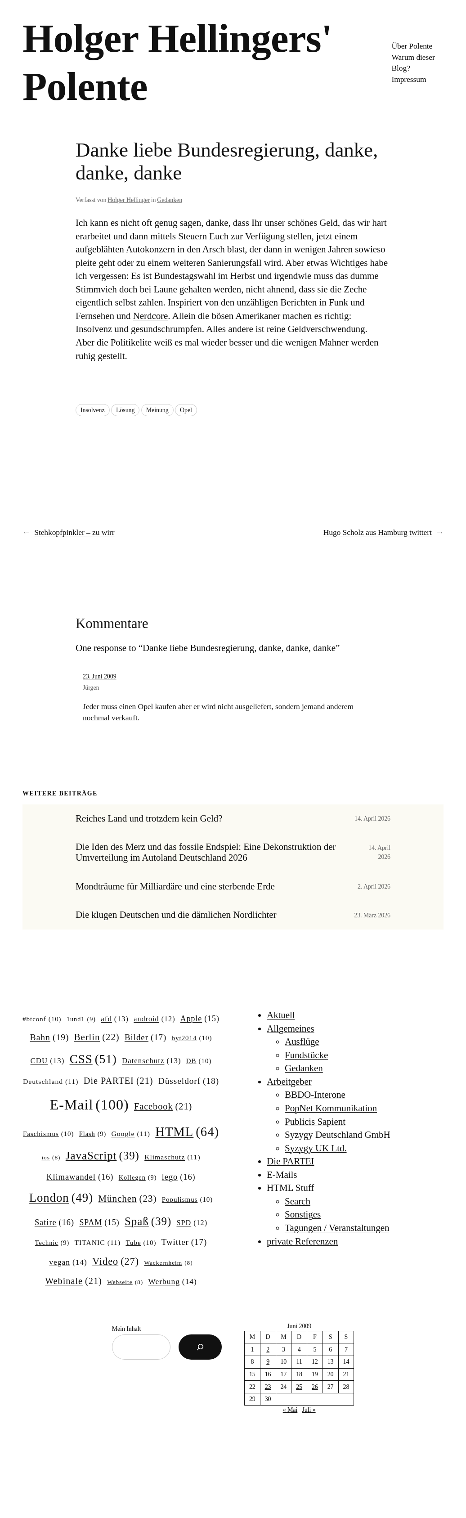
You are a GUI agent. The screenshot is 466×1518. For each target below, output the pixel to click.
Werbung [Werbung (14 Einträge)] (172, 1281)
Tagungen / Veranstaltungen (337, 1227)
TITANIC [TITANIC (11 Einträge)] (97, 1242)
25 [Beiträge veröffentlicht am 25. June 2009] (299, 1386)
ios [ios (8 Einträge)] (50, 1158)
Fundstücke (306, 1055)
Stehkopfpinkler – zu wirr (74, 532)
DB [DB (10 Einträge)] (199, 1061)
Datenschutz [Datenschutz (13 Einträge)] (151, 1061)
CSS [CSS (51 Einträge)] (93, 1059)
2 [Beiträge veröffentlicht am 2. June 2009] (267, 1349)
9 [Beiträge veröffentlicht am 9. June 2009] (267, 1361)
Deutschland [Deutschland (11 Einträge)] (51, 1081)
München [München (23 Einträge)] (127, 1199)
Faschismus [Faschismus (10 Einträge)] (48, 1134)
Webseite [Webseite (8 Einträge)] (125, 1282)
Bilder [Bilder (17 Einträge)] (145, 1037)
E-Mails (282, 1174)
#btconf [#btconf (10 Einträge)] (41, 1019)
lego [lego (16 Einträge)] (179, 1177)
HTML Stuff (290, 1187)
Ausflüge (302, 1041)
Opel (186, 410)
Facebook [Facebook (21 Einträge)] (163, 1106)
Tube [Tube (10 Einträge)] (140, 1243)
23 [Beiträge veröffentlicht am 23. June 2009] (268, 1386)
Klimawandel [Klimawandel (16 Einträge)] (79, 1177)
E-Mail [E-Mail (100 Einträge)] (89, 1104)
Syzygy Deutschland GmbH (337, 1134)
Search (297, 1201)
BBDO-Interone (315, 1094)
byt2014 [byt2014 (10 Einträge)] (192, 1038)
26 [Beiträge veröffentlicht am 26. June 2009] (315, 1386)
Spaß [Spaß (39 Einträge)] (148, 1221)
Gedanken (169, 200)
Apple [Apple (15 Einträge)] (200, 1019)
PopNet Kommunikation (331, 1108)
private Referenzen (302, 1241)
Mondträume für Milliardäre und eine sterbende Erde (175, 886)
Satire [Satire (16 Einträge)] (54, 1222)
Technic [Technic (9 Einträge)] (52, 1242)
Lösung (125, 410)
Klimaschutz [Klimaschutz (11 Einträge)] (172, 1157)
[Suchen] (200, 1347)
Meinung (157, 410)
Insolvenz (93, 410)
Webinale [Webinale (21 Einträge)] (73, 1281)
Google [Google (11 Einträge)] (131, 1134)
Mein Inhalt (126, 1328)
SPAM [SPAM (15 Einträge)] (99, 1223)
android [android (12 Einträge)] (154, 1019)
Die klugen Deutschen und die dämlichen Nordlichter (176, 915)
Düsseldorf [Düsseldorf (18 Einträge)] (188, 1081)
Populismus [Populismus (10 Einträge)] (187, 1200)
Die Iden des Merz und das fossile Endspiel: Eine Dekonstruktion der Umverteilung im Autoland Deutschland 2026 (206, 852)
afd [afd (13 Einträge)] (115, 1019)
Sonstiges (303, 1214)
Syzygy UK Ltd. (316, 1148)
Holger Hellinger (129, 200)
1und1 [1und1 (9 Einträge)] (81, 1019)
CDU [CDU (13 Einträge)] (48, 1061)
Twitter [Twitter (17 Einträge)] (184, 1242)
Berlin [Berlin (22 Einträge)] (97, 1037)
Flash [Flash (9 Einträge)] (92, 1133)
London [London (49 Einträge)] (61, 1198)
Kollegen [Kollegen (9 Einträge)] (138, 1177)
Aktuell (281, 1015)
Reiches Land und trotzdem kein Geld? (149, 818)
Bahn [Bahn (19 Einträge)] (49, 1037)
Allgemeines (290, 1028)
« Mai (290, 1409)
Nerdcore (150, 315)
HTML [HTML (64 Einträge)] (187, 1132)
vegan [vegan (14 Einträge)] (68, 1262)
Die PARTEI (290, 1161)
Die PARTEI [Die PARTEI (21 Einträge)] (118, 1081)
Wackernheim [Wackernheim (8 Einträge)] (168, 1263)
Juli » (308, 1409)
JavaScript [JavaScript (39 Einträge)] (102, 1156)
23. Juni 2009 (99, 676)
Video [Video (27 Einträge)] (115, 1261)
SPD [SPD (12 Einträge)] (192, 1223)
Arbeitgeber (289, 1081)
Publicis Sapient (315, 1121)
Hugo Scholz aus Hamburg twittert (377, 532)
